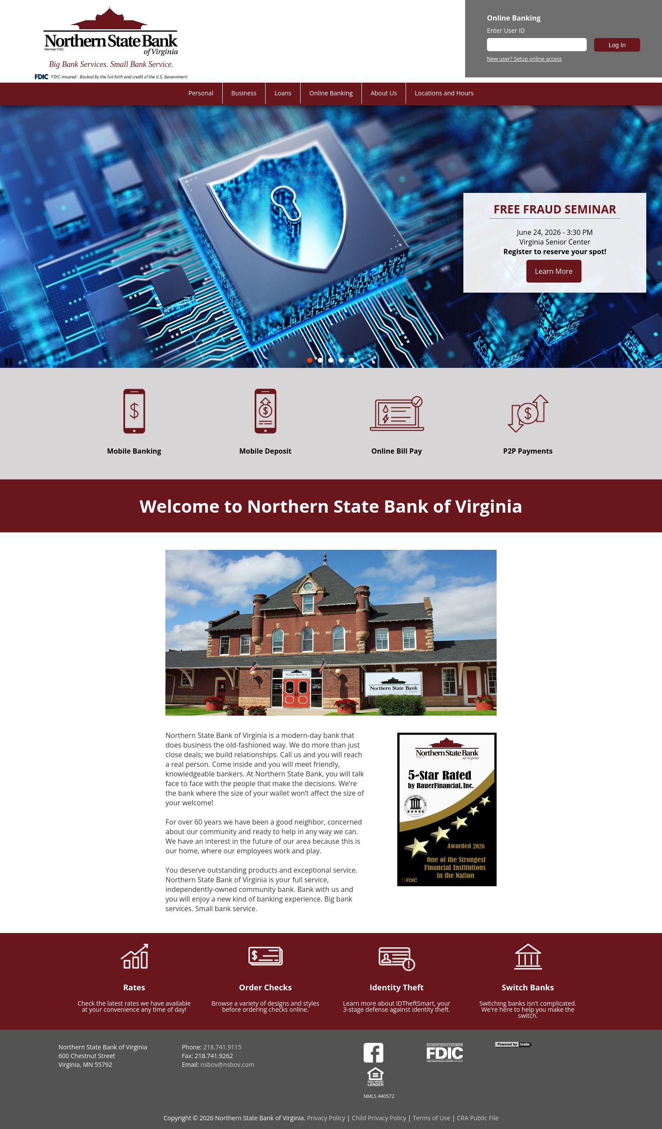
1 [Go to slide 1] (309, 360)
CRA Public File (477, 1118)
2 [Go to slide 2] (320, 360)
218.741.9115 (222, 1047)
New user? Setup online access (524, 59)
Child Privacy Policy (379, 1118)
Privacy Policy (326, 1118)
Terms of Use (431, 1118)
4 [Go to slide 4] (341, 360)
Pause (8, 361)
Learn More (554, 271)
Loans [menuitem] (282, 93)
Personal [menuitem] (201, 93)
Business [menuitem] (244, 93)
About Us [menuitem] (384, 93)
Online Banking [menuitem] (331, 93)
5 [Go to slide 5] (351, 360)
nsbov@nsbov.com (227, 1064)
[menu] (331, 93)
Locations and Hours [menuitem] (444, 93)
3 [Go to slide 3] (330, 360)
